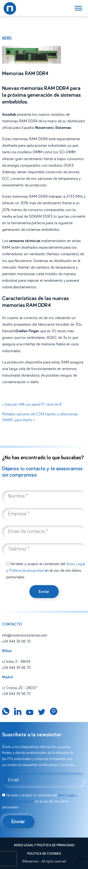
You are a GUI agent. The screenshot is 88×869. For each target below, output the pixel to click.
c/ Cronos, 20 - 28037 (19, 688)
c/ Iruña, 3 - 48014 (16, 662)
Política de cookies (44, 853)
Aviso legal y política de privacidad (44, 845)
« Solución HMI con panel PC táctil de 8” (32, 404)
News (6, 38)
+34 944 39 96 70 (16, 641)
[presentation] (8, 859)
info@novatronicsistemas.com (24, 635)
